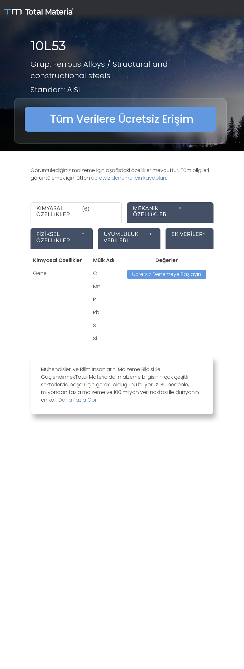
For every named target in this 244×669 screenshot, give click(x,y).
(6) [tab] (62, 211)
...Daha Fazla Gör (76, 399)
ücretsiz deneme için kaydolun (128, 178)
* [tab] (157, 211)
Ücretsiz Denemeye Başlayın (166, 274)
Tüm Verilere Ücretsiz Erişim (121, 119)
